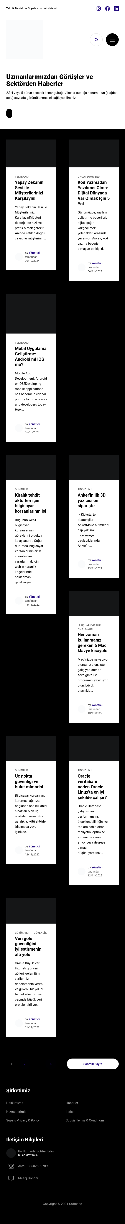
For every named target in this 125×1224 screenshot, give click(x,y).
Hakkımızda (14, 1103)
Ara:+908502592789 (33, 1166)
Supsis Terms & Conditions (85, 1120)
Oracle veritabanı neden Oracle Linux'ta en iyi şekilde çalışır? (92, 786)
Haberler (72, 1103)
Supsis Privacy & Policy (23, 1120)
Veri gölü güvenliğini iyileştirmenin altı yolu (28, 946)
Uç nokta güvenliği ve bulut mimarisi (29, 781)
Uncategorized (89, 176)
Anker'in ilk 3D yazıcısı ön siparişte (92, 500)
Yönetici (34, 253)
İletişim (71, 1112)
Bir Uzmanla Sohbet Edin (68, 1153)
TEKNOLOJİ (22, 176)
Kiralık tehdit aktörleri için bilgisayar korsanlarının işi (30, 503)
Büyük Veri (22, 932)
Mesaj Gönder (28, 1178)
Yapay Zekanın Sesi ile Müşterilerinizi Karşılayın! (29, 190)
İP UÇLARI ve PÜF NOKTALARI (89, 627)
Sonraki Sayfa (92, 1064)
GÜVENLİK (21, 489)
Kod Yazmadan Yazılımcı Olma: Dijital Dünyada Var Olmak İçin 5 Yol (94, 193)
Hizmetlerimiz (16, 1112)
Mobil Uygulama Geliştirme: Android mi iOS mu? (30, 356)
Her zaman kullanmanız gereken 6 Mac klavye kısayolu (92, 642)
